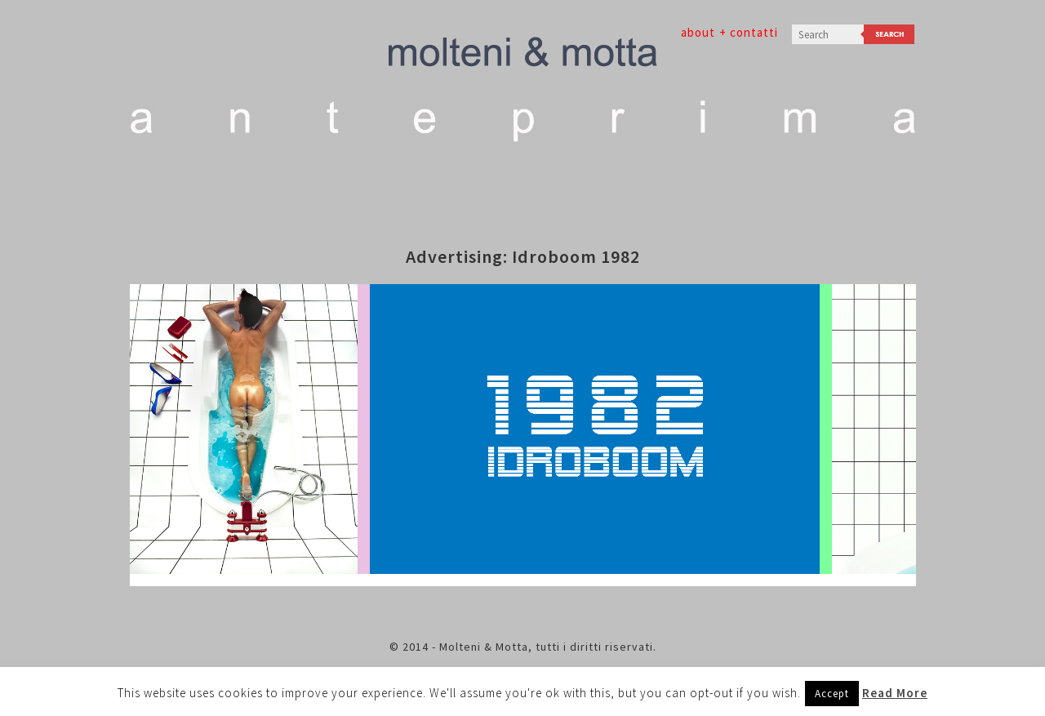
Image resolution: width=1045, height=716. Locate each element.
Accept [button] (832, 693)
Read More (894, 692)
